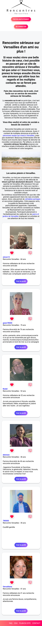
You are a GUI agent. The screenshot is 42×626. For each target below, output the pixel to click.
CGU (16, 623)
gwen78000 (7, 323)
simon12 (6, 257)
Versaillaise (7, 587)
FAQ (10, 623)
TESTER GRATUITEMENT (21, 19)
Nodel (5, 389)
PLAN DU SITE (25, 623)
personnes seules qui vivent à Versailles (18, 135)
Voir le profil (21, 281)
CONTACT (36, 623)
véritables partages (32, 199)
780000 (6, 521)
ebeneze (6, 455)
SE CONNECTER (21, 26)
